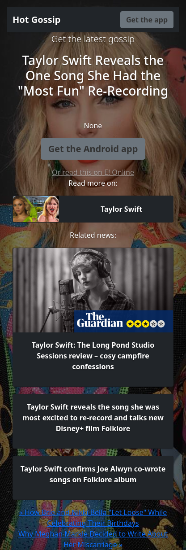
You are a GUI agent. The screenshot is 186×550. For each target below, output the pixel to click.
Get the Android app (93, 149)
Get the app (147, 20)
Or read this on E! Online (93, 172)
